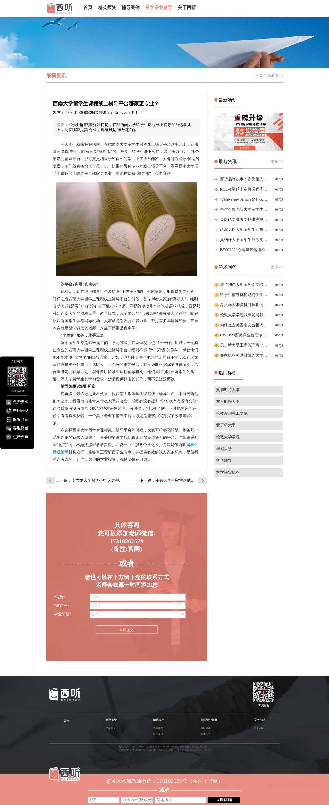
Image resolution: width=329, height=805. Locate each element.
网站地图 (185, 746)
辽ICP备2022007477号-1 (131, 746)
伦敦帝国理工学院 (232, 413)
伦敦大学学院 (228, 437)
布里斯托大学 (228, 402)
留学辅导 (224, 460)
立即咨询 (224, 799)
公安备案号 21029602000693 (162, 746)
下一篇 (173, 480)
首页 (87, 7)
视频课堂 (158, 728)
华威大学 (224, 449)
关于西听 (187, 7)
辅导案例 (131, 7)
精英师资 (107, 7)
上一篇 (89, 480)
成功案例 (158, 734)
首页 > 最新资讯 (269, 75)
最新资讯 (206, 728)
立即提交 (127, 630)
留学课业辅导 (158, 7)
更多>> (277, 161)
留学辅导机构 (228, 472)
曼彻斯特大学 (228, 390)
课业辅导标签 (199, 746)
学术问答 (206, 734)
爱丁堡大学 (226, 425)
